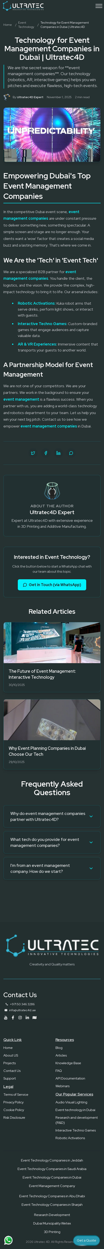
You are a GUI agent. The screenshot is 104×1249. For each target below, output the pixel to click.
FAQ (58, 1070)
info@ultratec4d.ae (22, 1010)
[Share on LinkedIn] (58, 453)
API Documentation (70, 1078)
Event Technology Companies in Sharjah (52, 1204)
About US (10, 1055)
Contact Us (12, 1070)
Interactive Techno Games (75, 1130)
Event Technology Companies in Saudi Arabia (52, 1169)
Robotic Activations (70, 1138)
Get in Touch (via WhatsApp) (52, 584)
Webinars (62, 1086)
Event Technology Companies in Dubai (52, 1177)
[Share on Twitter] (33, 453)
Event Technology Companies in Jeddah (52, 1160)
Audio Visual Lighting (71, 1102)
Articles (61, 1055)
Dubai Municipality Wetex (52, 1223)
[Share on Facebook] (45, 453)
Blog (58, 1047)
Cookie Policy (13, 1110)
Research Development (52, 1215)
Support (9, 1078)
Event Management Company (52, 1186)
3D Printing (52, 1232)
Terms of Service (15, 1094)
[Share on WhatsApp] (71, 453)
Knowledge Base (68, 1063)
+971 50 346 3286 (22, 1004)
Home (7, 25)
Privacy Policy (13, 1102)
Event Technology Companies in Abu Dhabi (52, 1196)
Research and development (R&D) (76, 1120)
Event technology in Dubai (75, 1110)
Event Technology (26, 25)
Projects (9, 1063)
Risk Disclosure (14, 1117)
